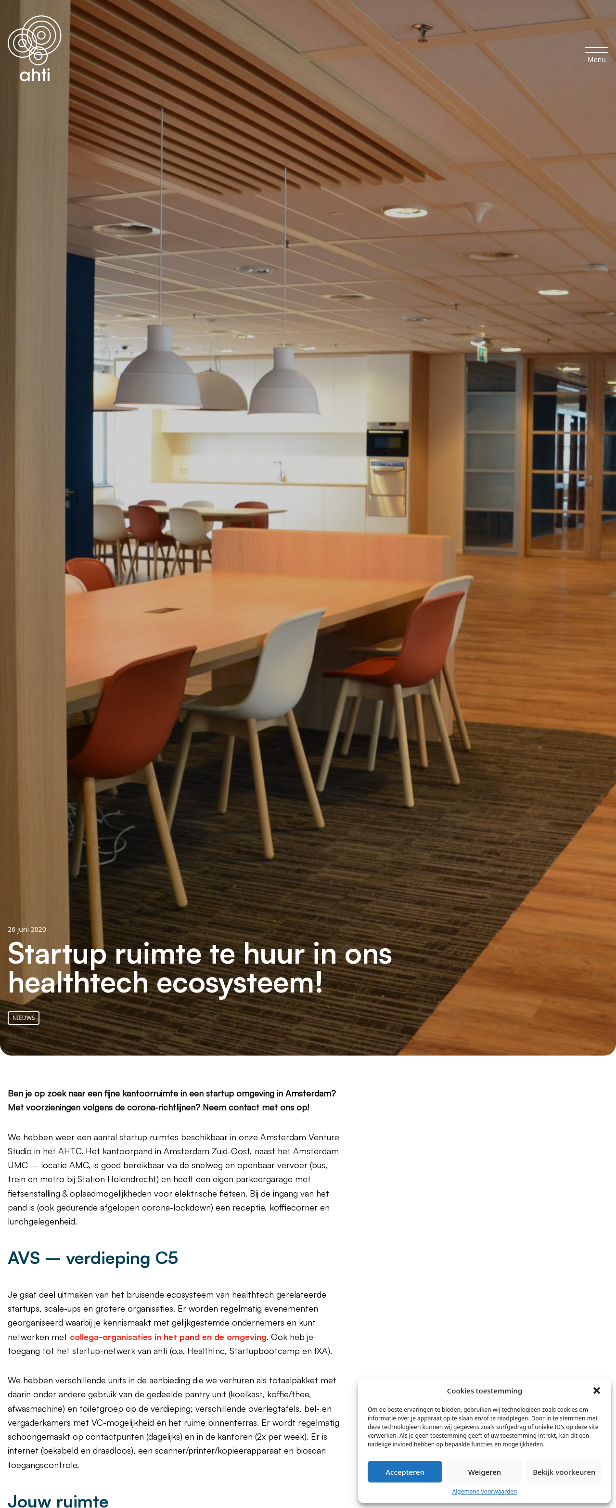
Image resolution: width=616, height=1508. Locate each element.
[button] (597, 1390)
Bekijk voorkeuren (564, 1472)
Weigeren (484, 1472)
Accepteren (404, 1472)
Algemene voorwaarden (484, 1491)
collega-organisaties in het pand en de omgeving (168, 1336)
